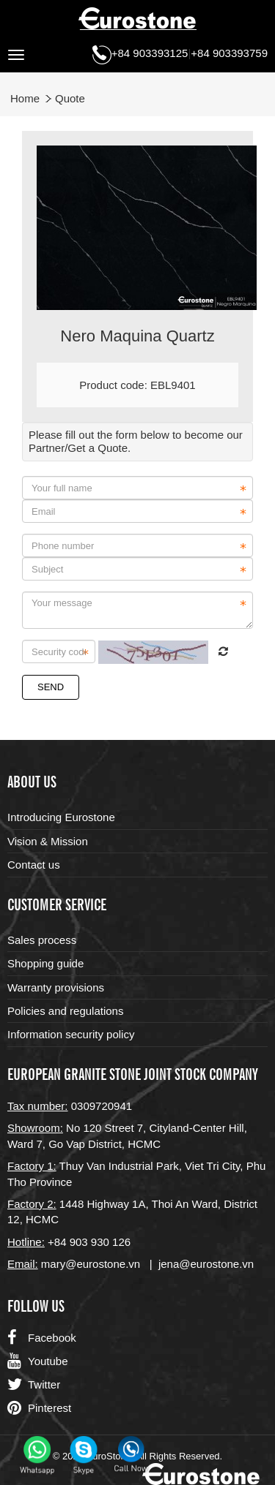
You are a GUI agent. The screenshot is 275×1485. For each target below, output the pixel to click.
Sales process (41, 940)
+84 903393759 (229, 53)
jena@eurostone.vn (206, 1264)
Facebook (41, 1338)
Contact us (33, 864)
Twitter (33, 1385)
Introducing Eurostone (61, 817)
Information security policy (70, 1034)
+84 (59, 1242)
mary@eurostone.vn (90, 1264)
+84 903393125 (149, 53)
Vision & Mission (47, 841)
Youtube (37, 1361)
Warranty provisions (55, 987)
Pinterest (39, 1408)
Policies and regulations (65, 1011)
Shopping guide (45, 963)
